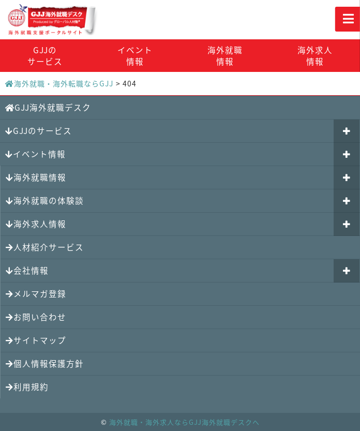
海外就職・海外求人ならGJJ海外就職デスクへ (184, 422)
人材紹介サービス (45, 247)
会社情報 (27, 270)
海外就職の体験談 (45, 200)
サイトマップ (36, 340)
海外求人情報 (315, 55)
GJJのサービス (45, 55)
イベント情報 (135, 55)
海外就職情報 (225, 55)
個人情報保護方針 (45, 363)
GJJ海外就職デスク (48, 107)
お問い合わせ (36, 317)
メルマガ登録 (36, 294)
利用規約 (27, 387)
